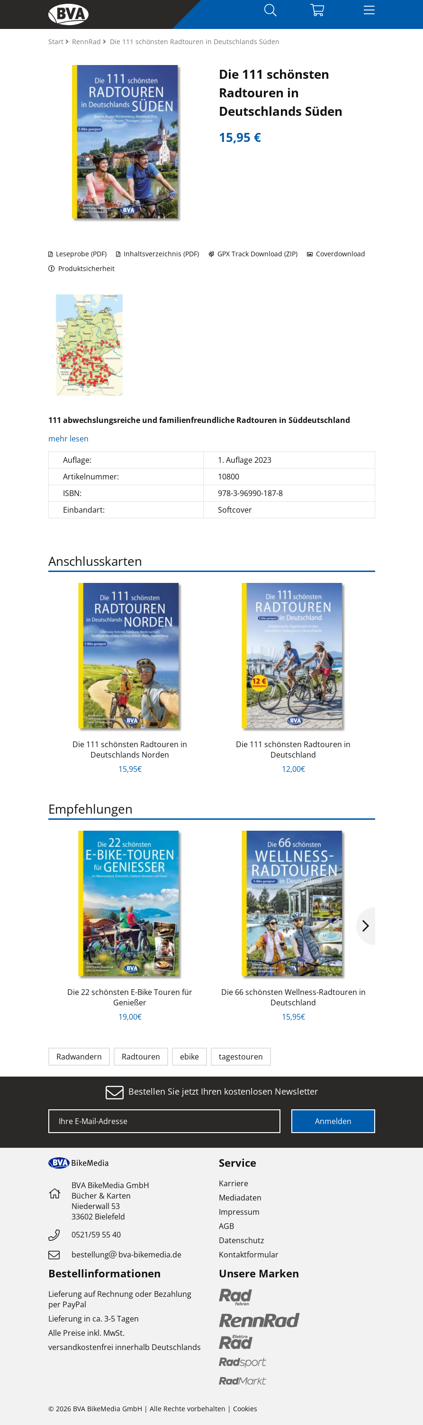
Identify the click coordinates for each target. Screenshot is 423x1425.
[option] (89, 345)
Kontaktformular (249, 1254)
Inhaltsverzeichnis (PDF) (157, 253)
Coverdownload (336, 253)
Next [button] (365, 926)
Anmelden (333, 1121)
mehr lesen (69, 438)
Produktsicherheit (81, 268)
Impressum (239, 1212)
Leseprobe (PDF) (77, 253)
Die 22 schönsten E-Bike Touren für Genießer (129, 997)
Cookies (245, 1408)
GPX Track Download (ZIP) (252, 253)
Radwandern (79, 1056)
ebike (189, 1056)
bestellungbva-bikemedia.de (126, 1254)
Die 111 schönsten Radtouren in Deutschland (293, 749)
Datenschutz (241, 1240)
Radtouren (141, 1056)
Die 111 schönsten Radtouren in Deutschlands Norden (129, 749)
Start (56, 41)
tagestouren (241, 1056)
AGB (226, 1226)
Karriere (233, 1183)
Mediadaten (240, 1197)
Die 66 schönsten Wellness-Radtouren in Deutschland (293, 997)
